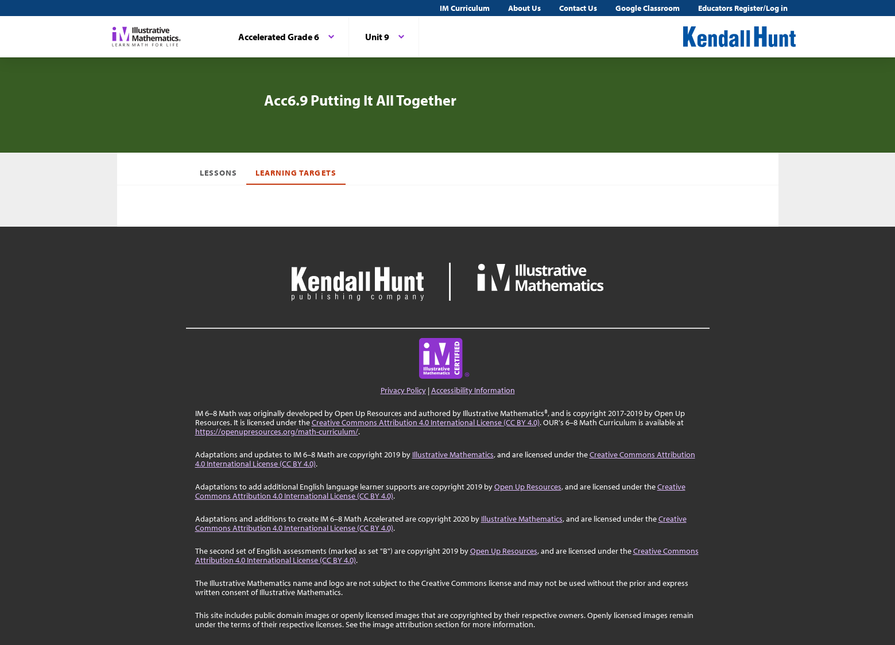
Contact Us (578, 8)
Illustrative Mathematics (453, 454)
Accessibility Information (473, 390)
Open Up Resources (527, 486)
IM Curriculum (465, 8)
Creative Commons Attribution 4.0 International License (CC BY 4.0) (426, 422)
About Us (524, 8)
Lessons (218, 173)
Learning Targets (295, 173)
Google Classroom (647, 8)
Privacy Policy (403, 390)
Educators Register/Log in (743, 8)
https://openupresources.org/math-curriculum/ (276, 431)
